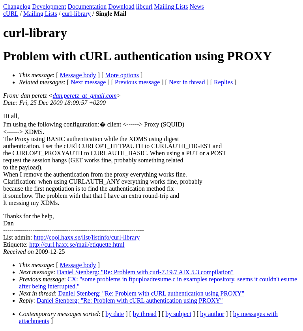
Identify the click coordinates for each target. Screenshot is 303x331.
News (196, 6)
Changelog (16, 6)
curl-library (76, 13)
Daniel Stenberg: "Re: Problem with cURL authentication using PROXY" (151, 293)
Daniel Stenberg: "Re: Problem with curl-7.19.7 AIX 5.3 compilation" (145, 272)
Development (49, 6)
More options (122, 75)
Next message (88, 82)
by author (212, 314)
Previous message (137, 82)
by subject (178, 314)
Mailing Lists (171, 6)
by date (115, 314)
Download (121, 6)
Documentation (87, 6)
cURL (11, 13)
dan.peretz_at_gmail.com (85, 95)
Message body (78, 75)
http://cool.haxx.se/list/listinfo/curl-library (87, 237)
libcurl (144, 6)
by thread (145, 314)
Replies (223, 82)
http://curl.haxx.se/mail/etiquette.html (76, 244)
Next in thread (187, 82)
